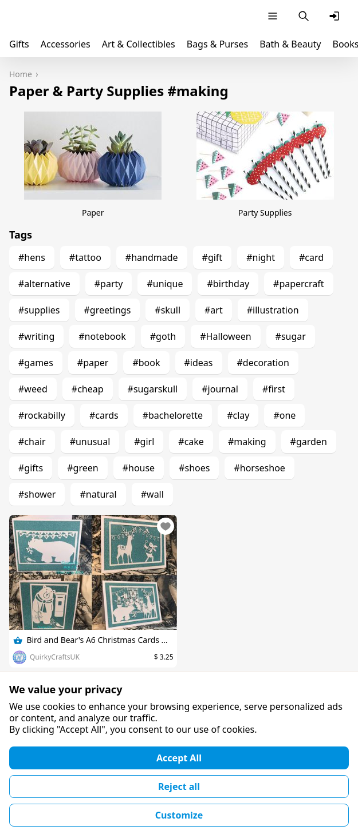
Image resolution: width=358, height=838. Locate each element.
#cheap (88, 389)
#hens (31, 257)
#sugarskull (153, 389)
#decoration (263, 362)
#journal (220, 389)
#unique (165, 283)
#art (213, 310)
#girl (144, 441)
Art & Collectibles (138, 44)
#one (284, 415)
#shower (37, 494)
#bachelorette (173, 415)
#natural (98, 494)
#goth (163, 336)
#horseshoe (259, 468)
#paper (93, 362)
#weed (33, 389)
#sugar (291, 336)
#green (82, 468)
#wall (152, 494)
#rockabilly (41, 415)
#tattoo (85, 257)
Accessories (66, 44)
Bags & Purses (217, 44)
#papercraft (298, 283)
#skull (167, 310)
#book (146, 362)
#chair (32, 441)
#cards (104, 415)
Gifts (19, 44)
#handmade (151, 257)
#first (273, 389)
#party (109, 283)
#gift (212, 257)
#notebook (101, 336)
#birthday (228, 283)
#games (35, 362)
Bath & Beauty (290, 44)
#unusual (90, 441)
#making (247, 441)
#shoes (194, 468)
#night (260, 257)
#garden (308, 441)
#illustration (273, 310)
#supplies (39, 310)
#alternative (44, 283)
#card (311, 257)
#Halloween (225, 336)
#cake (191, 441)
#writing (36, 336)
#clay (238, 415)
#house (139, 468)
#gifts (30, 468)
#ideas (198, 362)
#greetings (107, 310)
